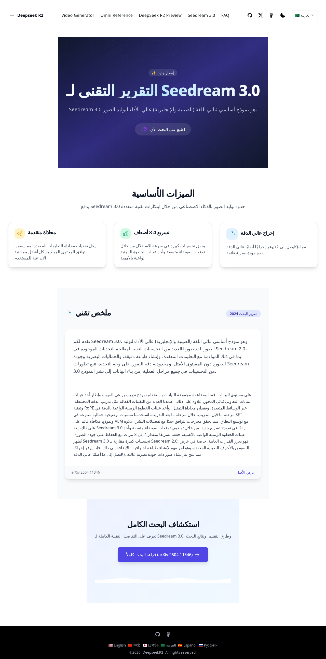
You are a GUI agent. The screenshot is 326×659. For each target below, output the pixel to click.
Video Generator (77, 15)
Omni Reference (117, 15)
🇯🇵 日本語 (151, 645)
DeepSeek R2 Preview (160, 15)
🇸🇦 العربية (168, 645)
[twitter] (260, 15)
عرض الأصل (245, 472)
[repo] (250, 15)
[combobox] (305, 15)
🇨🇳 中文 (134, 645)
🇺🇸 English (117, 645)
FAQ (225, 15)
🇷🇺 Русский (208, 645)
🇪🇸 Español (187, 645)
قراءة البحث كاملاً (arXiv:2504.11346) (163, 554)
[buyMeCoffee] (271, 15)
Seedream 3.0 (201, 15)
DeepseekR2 (153, 652)
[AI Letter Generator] (25, 15)
